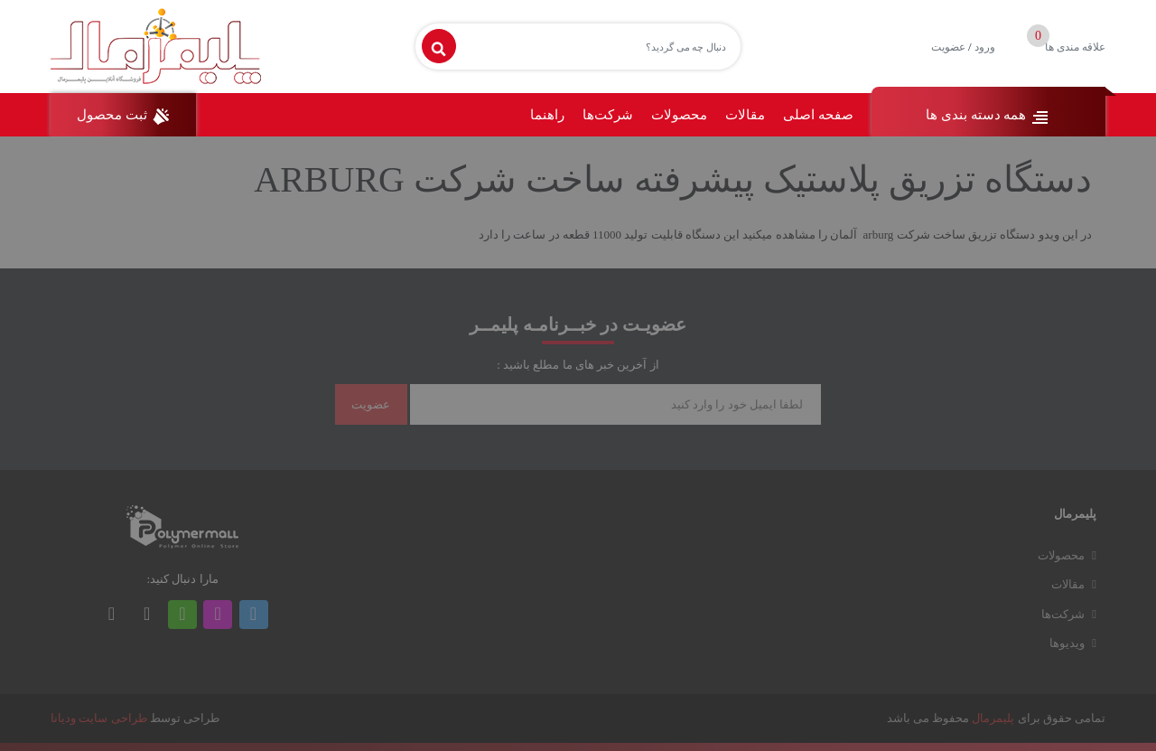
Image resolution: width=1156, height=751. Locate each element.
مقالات (745, 115)
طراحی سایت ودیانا (99, 718)
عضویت (948, 47)
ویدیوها (1067, 643)
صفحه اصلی (818, 115)
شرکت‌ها (608, 115)
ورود (984, 47)
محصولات (679, 115)
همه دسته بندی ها (988, 116)
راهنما (547, 115)
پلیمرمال (993, 718)
